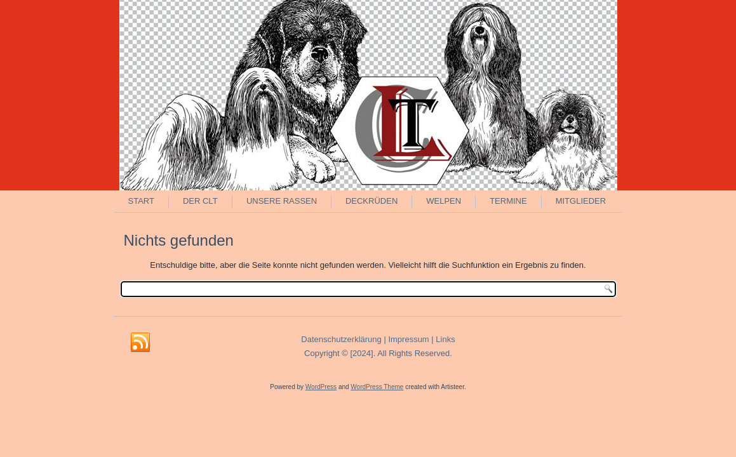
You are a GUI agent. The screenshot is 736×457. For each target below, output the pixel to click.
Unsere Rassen (281, 201)
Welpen (443, 201)
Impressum (408, 339)
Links (445, 339)
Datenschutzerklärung (341, 339)
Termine (508, 201)
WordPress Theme (377, 386)
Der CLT (200, 201)
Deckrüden (371, 201)
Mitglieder (581, 201)
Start (141, 201)
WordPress (321, 386)
